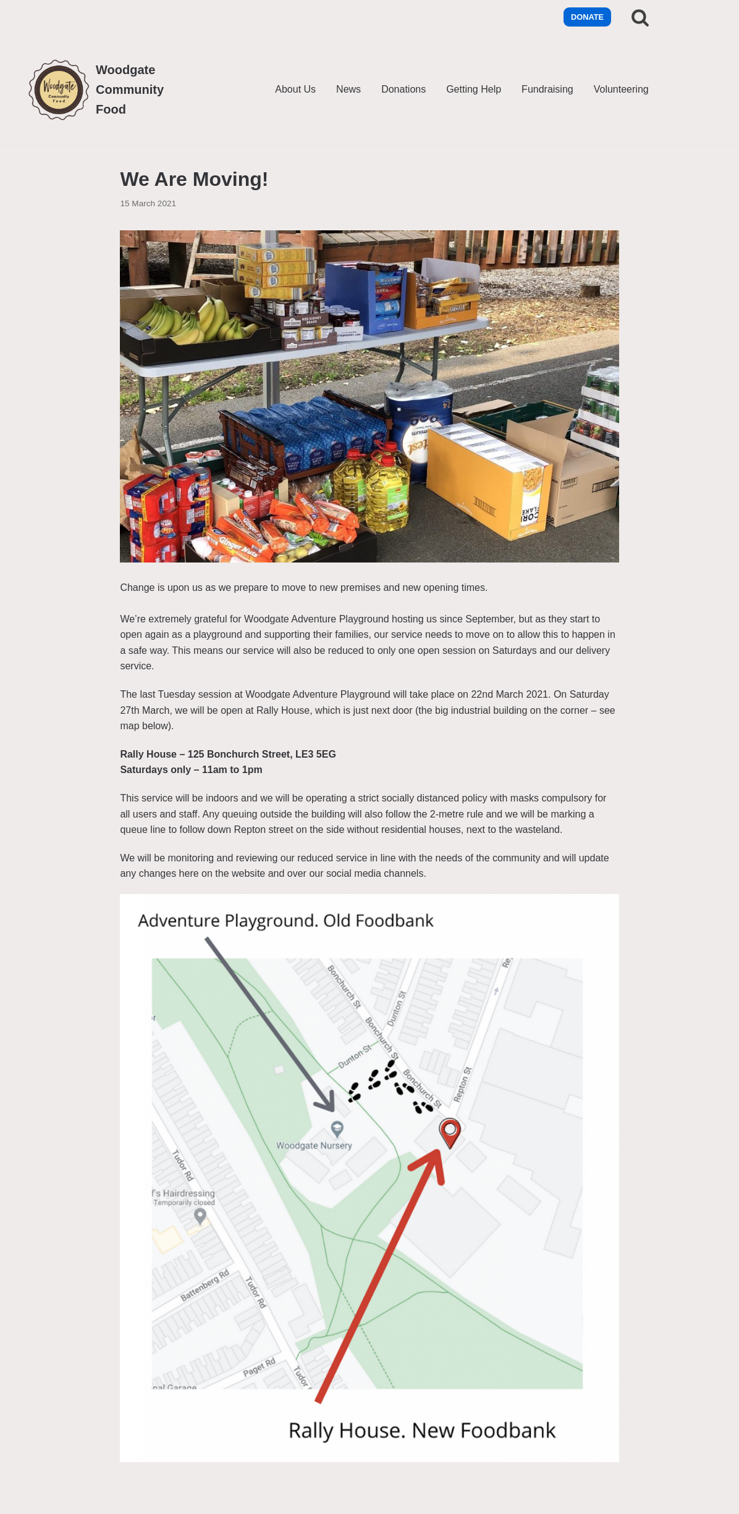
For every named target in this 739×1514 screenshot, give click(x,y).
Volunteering (621, 89)
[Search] (640, 17)
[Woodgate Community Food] (101, 89)
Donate (587, 17)
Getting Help (473, 89)
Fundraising (547, 89)
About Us (295, 89)
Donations (403, 89)
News (348, 89)
